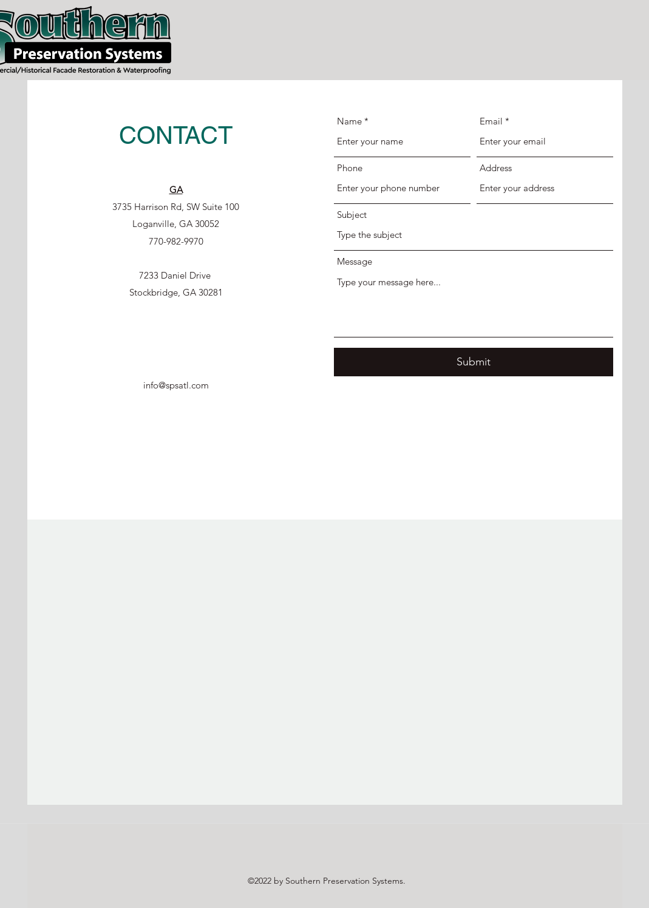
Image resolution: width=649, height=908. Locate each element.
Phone (349, 167)
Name (349, 121)
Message (354, 261)
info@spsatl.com (176, 385)
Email (491, 121)
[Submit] (473, 362)
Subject (352, 214)
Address (496, 167)
